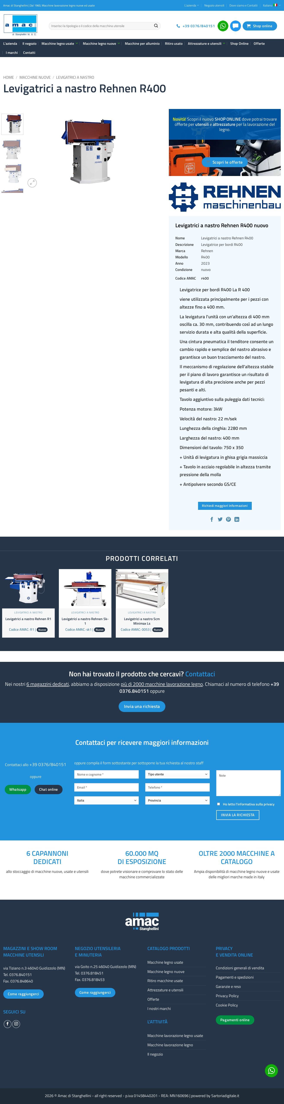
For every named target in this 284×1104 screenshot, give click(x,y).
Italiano (272, 5)
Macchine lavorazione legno (170, 1045)
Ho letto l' (245, 804)
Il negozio (29, 43)
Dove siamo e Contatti (243, 5)
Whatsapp (17, 789)
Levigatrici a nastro (75, 77)
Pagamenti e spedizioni (235, 977)
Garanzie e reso (228, 986)
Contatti (29, 52)
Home (8, 77)
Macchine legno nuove (101, 43)
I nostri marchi (159, 1008)
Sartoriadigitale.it (225, 1096)
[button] (32, 182)
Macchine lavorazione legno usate (175, 1035)
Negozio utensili (214, 5)
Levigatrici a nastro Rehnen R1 (28, 619)
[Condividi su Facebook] (212, 520)
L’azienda (191, 5)
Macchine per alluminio (142, 43)
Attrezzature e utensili (206, 43)
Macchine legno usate (59, 43)
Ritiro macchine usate (165, 981)
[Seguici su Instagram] (16, 1024)
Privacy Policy (227, 996)
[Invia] (156, 26)
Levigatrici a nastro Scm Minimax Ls (142, 621)
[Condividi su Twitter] (221, 520)
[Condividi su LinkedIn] (237, 520)
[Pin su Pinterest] (229, 520)
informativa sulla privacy (255, 804)
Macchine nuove (35, 77)
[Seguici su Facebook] (7, 1024)
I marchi (12, 52)
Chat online (48, 789)
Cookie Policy (227, 1005)
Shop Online (239, 43)
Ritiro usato (173, 43)
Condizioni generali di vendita (240, 968)
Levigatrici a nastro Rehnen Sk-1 (85, 621)
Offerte (259, 43)
